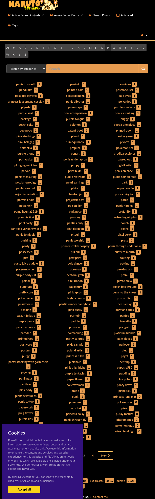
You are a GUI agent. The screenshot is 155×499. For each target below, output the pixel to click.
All (7, 47)
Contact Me (100, 489)
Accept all (24, 489)
